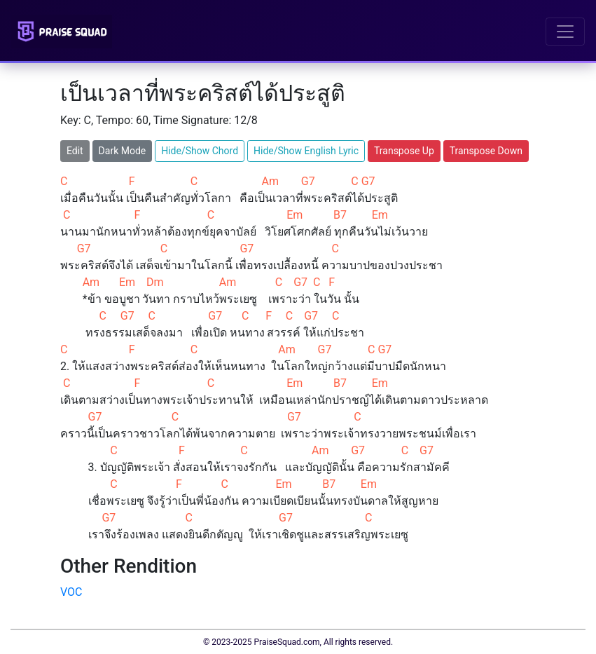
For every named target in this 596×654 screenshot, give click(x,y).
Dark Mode (122, 150)
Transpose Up (404, 150)
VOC (71, 592)
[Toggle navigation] (565, 32)
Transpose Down (486, 150)
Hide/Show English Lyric (306, 150)
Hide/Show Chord (199, 150)
